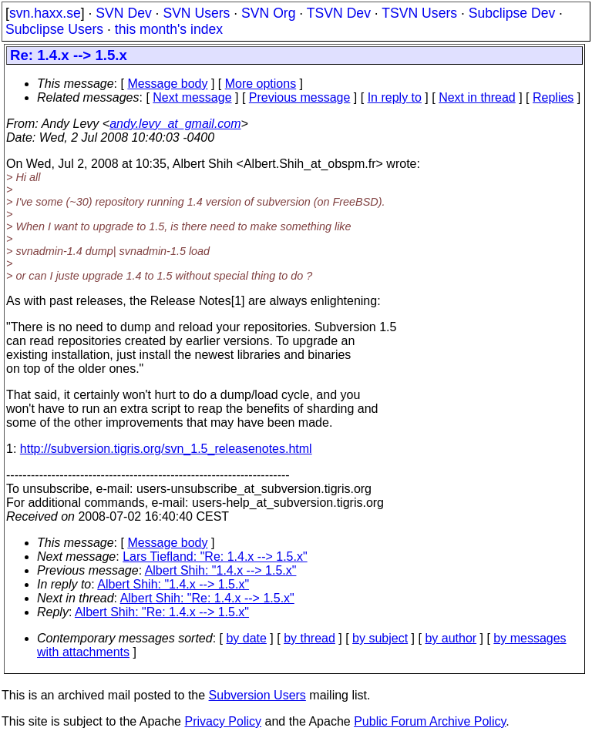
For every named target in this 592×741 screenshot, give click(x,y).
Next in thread (477, 97)
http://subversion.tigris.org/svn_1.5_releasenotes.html (166, 448)
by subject (380, 638)
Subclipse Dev (512, 13)
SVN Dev (123, 13)
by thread (309, 638)
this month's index (169, 29)
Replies (553, 97)
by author (450, 638)
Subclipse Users (54, 29)
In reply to (395, 97)
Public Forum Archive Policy (430, 721)
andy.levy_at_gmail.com (174, 123)
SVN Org (268, 13)
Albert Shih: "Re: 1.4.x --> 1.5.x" (207, 598)
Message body (167, 83)
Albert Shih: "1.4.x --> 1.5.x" (221, 570)
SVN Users (196, 13)
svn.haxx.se (45, 13)
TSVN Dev (339, 13)
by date (246, 638)
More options (261, 83)
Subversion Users (257, 695)
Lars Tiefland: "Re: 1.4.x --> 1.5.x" (215, 556)
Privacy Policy (222, 721)
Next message (192, 97)
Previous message (300, 97)
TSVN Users (419, 13)
